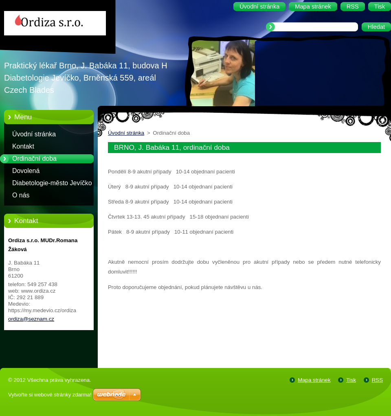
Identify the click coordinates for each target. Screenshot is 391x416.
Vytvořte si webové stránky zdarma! (50, 395)
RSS (377, 380)
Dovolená (26, 170)
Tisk (351, 380)
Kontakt (23, 146)
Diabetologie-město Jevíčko (52, 183)
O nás (20, 195)
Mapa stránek (314, 380)
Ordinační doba (34, 158)
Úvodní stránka (34, 134)
